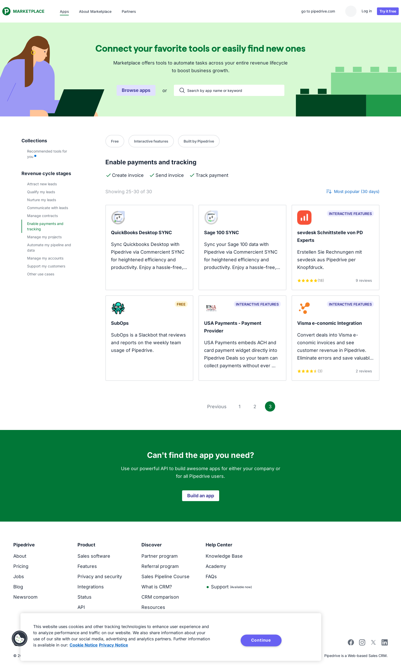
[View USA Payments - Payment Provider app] (242, 338)
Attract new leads (42, 184)
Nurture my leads (41, 200)
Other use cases (40, 274)
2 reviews (364, 371)
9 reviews (364, 280)
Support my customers (46, 266)
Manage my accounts (45, 258)
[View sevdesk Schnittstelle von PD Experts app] (335, 247)
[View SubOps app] (149, 338)
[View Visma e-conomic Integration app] (335, 338)
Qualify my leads (41, 192)
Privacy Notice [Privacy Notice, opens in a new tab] (113, 645)
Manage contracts (42, 215)
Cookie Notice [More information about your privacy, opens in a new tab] (84, 645)
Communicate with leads (47, 208)
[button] (20, 638)
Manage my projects (44, 237)
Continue (261, 640)
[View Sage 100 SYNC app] (242, 247)
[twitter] (373, 643)
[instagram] (362, 643)
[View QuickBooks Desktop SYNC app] (149, 247)
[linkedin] (385, 643)
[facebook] (351, 643)
